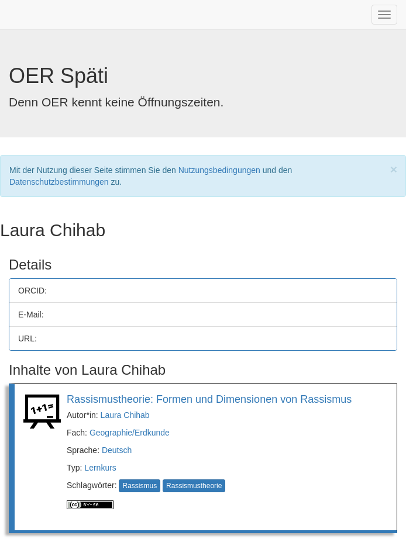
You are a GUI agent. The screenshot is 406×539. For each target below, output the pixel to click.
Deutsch (117, 450)
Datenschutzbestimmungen (59, 181)
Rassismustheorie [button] (194, 486)
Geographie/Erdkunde (130, 432)
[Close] (393, 169)
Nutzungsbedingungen (219, 170)
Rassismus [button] (139, 486)
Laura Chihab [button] (125, 415)
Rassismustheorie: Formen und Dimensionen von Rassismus (209, 399)
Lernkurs (100, 467)
